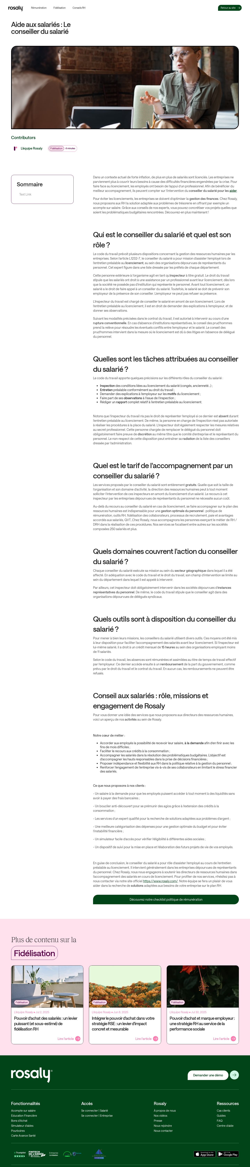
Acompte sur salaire (23, 1110)
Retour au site (228, 7)
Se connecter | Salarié (94, 1110)
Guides (221, 1115)
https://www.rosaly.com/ (160, 881)
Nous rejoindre (163, 1125)
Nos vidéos (160, 1115)
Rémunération (39, 7)
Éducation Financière (24, 1115)
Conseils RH (79, 7)
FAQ (220, 1120)
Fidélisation (59, 7)
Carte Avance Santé (23, 1135)
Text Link (25, 194)
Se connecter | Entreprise (97, 1115)
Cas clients (223, 1110)
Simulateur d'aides (22, 1125)
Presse (158, 1120)
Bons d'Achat (19, 1120)
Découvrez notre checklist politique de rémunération (166, 899)
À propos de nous (165, 1110)
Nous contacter (163, 1130)
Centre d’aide (225, 1125)
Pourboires (18, 1130)
